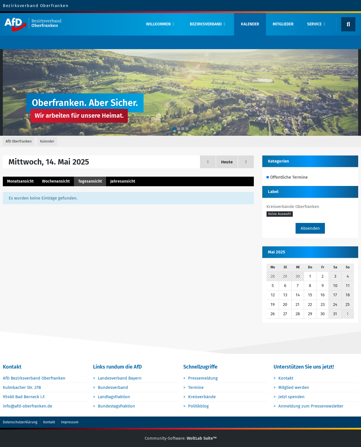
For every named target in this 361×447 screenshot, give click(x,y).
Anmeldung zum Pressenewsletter (311, 406)
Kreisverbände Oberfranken (293, 206)
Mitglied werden (294, 387)
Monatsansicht (20, 181)
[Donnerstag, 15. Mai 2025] (246, 161)
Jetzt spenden (292, 396)
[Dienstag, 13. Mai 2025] (208, 161)
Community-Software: (180, 438)
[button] (280, 214)
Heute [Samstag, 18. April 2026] (227, 162)
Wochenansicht (56, 181)
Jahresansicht (122, 181)
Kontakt (286, 378)
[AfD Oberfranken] (70, 24)
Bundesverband (113, 387)
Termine (196, 387)
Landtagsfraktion (114, 396)
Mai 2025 (276, 252)
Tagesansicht (90, 181)
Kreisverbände (202, 396)
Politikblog (198, 406)
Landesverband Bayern (120, 378)
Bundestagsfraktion (116, 406)
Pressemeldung (203, 378)
